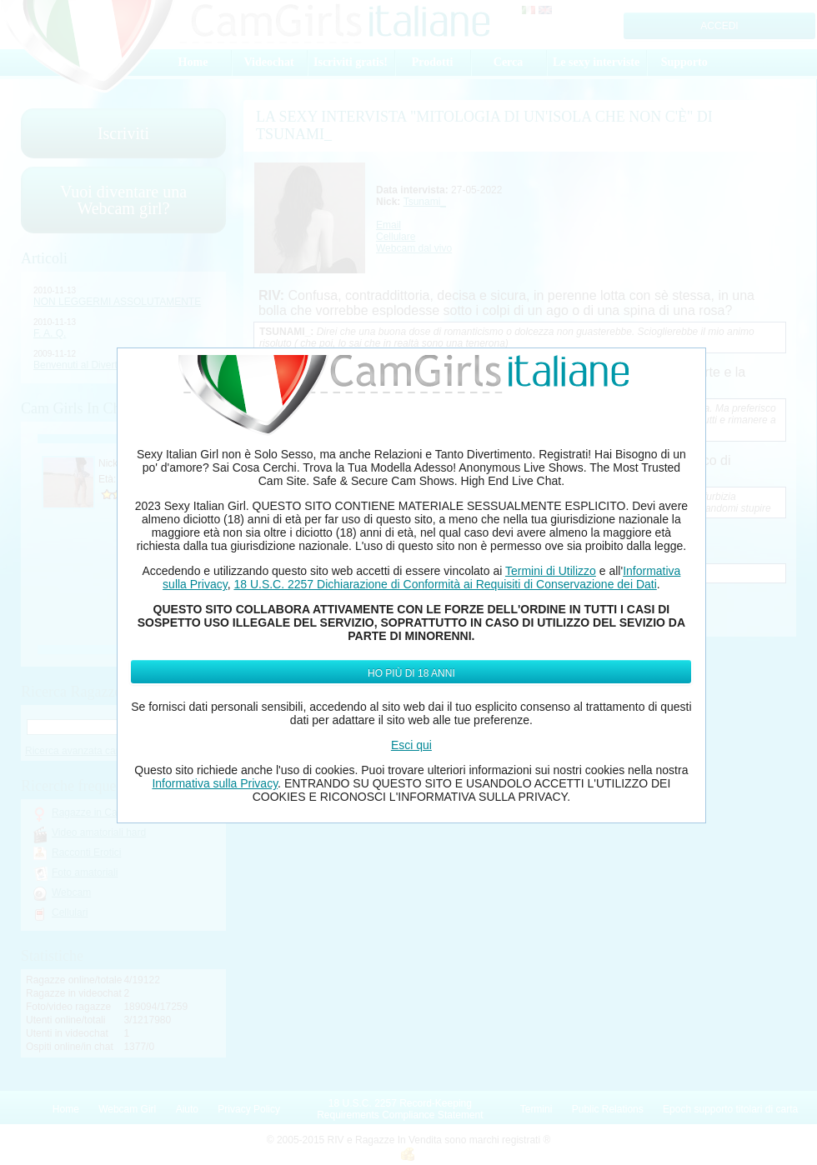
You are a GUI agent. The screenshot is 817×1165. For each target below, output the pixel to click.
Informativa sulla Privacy (215, 783)
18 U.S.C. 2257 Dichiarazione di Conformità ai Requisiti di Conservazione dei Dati (444, 584)
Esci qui (411, 745)
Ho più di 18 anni (411, 673)
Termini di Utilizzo (550, 571)
